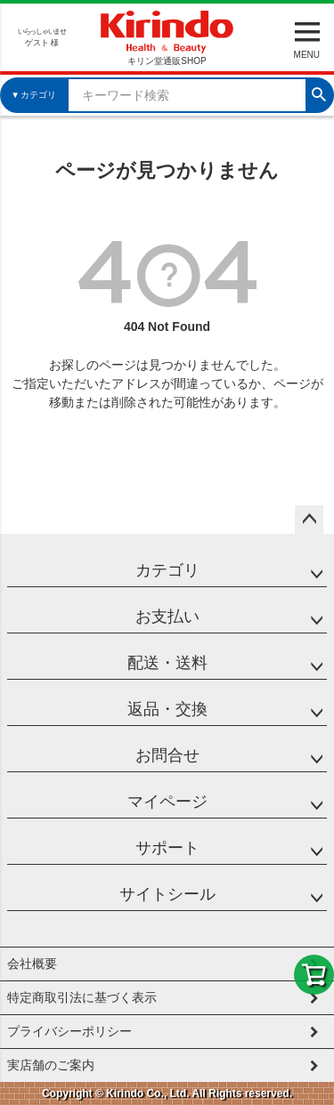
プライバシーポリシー (69, 1031)
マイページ (167, 802)
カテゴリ (167, 570)
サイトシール (167, 894)
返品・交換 (167, 709)
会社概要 (32, 963)
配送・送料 (167, 663)
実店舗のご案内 (50, 1065)
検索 (318, 92)
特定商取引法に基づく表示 (82, 997)
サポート (167, 848)
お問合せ (167, 755)
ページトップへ (309, 519)
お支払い (167, 616)
